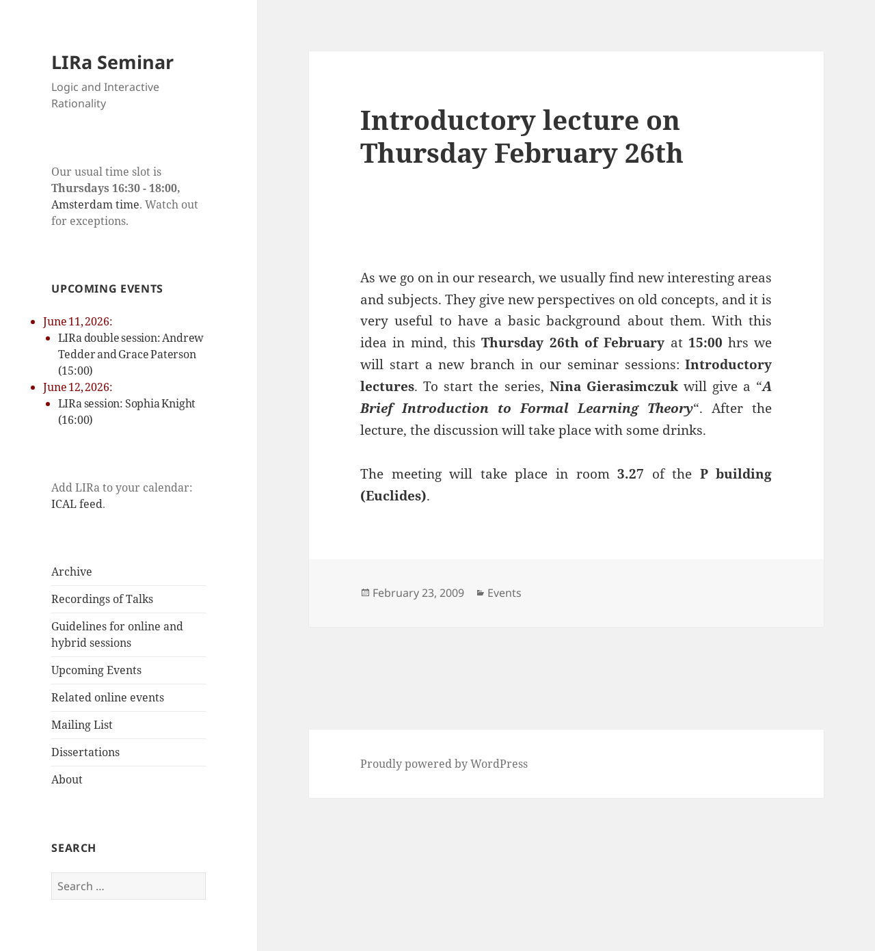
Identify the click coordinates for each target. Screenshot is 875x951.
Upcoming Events (96, 670)
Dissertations (85, 752)
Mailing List (82, 724)
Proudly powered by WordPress (444, 763)
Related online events (107, 697)
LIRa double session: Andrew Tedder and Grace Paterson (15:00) (131, 354)
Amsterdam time (95, 204)
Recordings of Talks (102, 598)
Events (504, 592)
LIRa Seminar (112, 62)
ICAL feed (77, 503)
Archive (71, 571)
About (67, 779)
